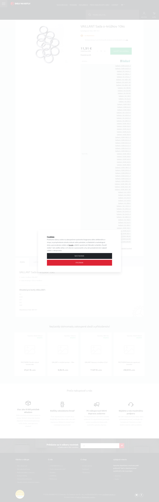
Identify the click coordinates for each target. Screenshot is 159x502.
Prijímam (79, 262)
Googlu (71, 245)
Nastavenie (79, 256)
